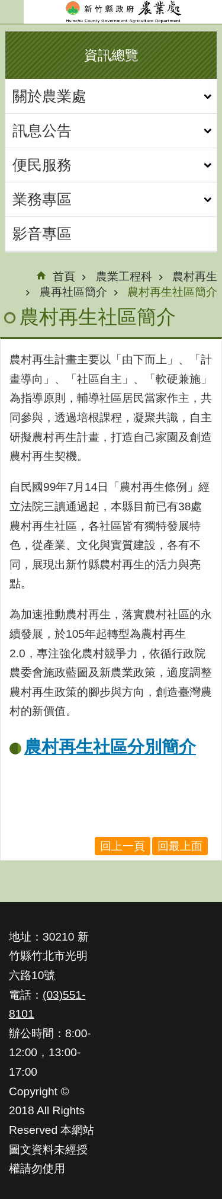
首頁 (64, 276)
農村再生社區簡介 (172, 292)
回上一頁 (122, 846)
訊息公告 (42, 130)
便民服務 (42, 164)
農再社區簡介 (73, 292)
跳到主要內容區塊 (6, 6)
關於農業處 (49, 96)
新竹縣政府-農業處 (123, 12)
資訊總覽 (111, 55)
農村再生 (194, 276)
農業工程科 (124, 276)
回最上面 (179, 846)
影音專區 (42, 233)
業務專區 (42, 199)
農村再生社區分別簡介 (110, 746)
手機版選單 (12, 12)
